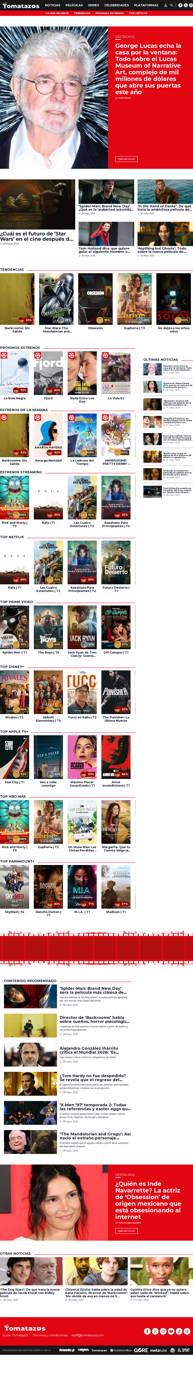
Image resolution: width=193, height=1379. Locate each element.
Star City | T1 (14, 782)
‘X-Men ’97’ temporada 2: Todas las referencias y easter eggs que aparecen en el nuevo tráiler (95, 1107)
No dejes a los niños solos (173, 330)
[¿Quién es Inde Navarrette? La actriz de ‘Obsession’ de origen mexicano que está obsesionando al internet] (54, 1203)
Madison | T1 (116, 912)
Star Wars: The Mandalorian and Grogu (56, 330)
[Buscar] (172, 5)
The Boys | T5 (48, 652)
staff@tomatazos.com (88, 1335)
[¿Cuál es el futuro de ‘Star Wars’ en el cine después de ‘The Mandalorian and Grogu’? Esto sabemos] (37, 204)
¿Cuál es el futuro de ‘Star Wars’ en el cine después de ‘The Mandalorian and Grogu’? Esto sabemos (36, 236)
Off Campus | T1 (116, 652)
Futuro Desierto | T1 (116, 589)
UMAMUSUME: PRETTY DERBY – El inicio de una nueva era (116, 462)
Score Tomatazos (15, 1335)
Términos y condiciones (50, 1335)
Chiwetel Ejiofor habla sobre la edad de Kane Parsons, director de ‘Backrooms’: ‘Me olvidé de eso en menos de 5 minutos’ (96, 1293)
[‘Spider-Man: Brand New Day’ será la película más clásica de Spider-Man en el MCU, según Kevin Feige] (30, 996)
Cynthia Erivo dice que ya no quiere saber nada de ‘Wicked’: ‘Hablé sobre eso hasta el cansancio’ (159, 1293)
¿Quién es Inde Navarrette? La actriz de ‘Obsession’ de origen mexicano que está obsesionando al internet (148, 1200)
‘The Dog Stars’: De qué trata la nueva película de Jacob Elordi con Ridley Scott (30, 1293)
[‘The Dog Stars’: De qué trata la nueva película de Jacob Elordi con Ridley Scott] (31, 1271)
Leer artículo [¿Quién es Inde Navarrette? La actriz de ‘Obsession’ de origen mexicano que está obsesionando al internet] (126, 1231)
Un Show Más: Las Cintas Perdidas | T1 (82, 848)
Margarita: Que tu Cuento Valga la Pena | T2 (116, 848)
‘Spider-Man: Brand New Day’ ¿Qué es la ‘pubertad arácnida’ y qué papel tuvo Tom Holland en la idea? (105, 208)
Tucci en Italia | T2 (82, 717)
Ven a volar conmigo (48, 784)
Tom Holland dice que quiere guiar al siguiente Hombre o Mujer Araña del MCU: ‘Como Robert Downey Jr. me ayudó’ (105, 250)
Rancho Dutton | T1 (48, 913)
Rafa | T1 (48, 522)
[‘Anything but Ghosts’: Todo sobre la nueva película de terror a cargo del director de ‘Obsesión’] (165, 234)
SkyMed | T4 (14, 912)
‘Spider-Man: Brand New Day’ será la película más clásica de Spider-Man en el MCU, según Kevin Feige (92, 990)
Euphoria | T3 (134, 328)
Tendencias (82, 13)
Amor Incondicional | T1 (116, 784)
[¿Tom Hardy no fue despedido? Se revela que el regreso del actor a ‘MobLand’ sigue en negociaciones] (30, 1084)
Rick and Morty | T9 (14, 524)
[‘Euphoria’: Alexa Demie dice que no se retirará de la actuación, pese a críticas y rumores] (152, 387)
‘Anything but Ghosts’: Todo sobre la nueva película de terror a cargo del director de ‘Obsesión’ (163, 250)
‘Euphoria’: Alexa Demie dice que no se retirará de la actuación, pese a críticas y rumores (178, 385)
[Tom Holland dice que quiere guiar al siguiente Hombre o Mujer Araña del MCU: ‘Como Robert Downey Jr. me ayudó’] (106, 234)
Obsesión (95, 328)
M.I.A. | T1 (82, 912)
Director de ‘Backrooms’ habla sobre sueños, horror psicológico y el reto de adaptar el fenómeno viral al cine (95, 1020)
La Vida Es (116, 398)
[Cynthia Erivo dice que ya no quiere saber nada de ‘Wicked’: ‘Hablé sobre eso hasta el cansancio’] (161, 1271)
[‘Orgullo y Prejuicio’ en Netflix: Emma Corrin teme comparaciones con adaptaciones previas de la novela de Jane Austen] (152, 422)
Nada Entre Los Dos (82, 400)
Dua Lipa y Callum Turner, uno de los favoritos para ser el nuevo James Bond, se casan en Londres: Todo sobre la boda (177, 438)
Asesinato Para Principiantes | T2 (116, 524)
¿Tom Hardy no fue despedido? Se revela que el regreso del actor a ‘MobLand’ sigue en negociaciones (93, 1078)
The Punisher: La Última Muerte (116, 719)
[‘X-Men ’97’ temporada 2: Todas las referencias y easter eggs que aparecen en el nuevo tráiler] (30, 1113)
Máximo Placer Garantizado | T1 (82, 784)
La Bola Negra (15, 398)
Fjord (48, 398)
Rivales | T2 (15, 717)
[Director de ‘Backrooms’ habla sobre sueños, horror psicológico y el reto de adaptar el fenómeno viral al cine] (30, 1025)
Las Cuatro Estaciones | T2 (82, 524)
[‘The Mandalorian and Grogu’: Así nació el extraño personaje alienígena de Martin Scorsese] (30, 1142)
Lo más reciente (57, 13)
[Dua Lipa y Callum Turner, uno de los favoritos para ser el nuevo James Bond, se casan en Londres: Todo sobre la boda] (152, 439)
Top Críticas (138, 13)
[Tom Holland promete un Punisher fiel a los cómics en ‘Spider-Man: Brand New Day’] (152, 492)
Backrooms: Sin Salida (17, 330)
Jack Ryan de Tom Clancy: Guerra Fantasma (82, 654)
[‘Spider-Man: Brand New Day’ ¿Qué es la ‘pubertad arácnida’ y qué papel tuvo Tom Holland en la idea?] (106, 191)
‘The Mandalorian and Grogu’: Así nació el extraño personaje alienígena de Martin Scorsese (95, 1136)
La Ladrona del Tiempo (82, 462)
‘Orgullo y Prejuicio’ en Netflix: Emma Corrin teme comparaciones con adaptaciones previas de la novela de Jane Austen (177, 420)
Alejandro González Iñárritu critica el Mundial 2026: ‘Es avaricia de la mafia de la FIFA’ (91, 1050)
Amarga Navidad (48, 460)
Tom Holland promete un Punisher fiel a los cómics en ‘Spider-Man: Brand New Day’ (177, 490)
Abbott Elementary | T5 (48, 719)
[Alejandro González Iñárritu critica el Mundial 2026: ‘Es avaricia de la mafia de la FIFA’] (30, 1055)
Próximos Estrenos (110, 13)
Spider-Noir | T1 (14, 652)
